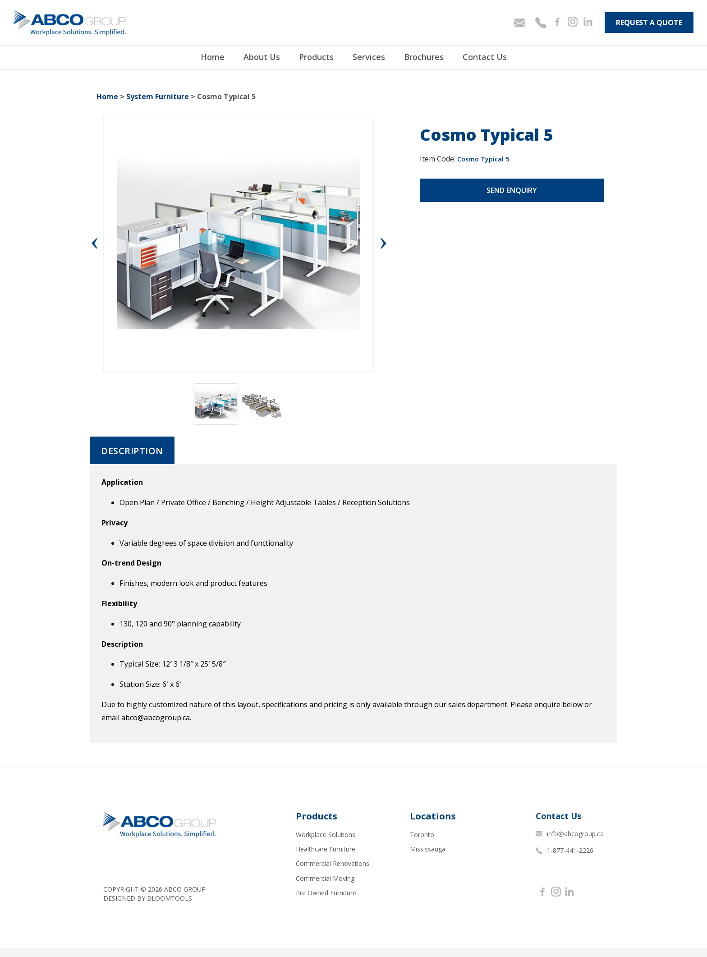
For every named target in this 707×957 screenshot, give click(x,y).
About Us (261, 56)
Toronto (422, 834)
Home (213, 56)
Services (369, 56)
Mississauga (427, 849)
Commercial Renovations (332, 863)
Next (383, 243)
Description (132, 451)
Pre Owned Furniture (326, 892)
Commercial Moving (325, 878)
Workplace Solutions (325, 834)
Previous (96, 243)
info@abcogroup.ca (570, 833)
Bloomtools (169, 898)
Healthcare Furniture (325, 849)
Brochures (424, 56)
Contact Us (485, 56)
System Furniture (157, 96)
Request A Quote (649, 23)
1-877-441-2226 (564, 850)
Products (316, 56)
